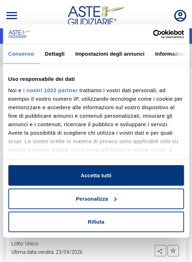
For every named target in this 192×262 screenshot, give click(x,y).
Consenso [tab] (21, 54)
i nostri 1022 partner (50, 90)
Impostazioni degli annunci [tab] (109, 54)
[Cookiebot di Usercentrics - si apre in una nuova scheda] (153, 34)
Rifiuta (96, 222)
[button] (160, 250)
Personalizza (96, 198)
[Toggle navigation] (11, 15)
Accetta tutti (96, 175)
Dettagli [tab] (55, 54)
